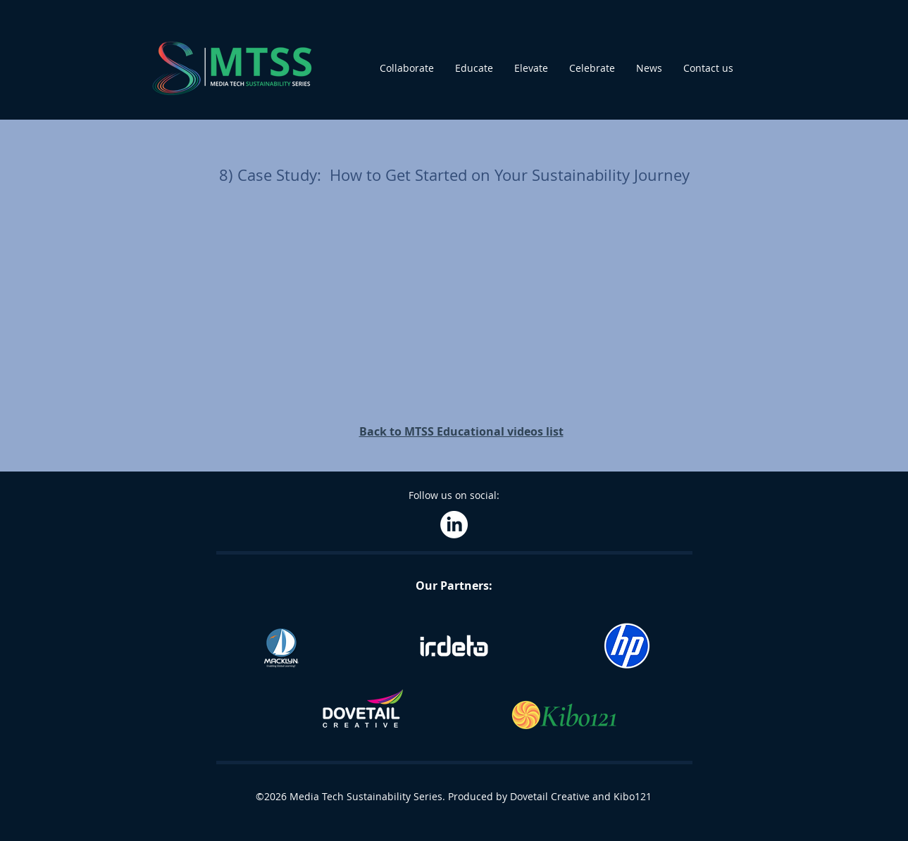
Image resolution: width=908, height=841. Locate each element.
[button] (406, 68)
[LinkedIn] (454, 524)
